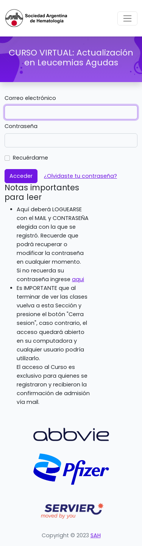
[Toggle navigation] (127, 18)
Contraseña (21, 126)
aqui (78, 279)
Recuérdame (30, 157)
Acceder (21, 176)
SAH (96, 535)
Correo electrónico (30, 98)
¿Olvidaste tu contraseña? (80, 176)
